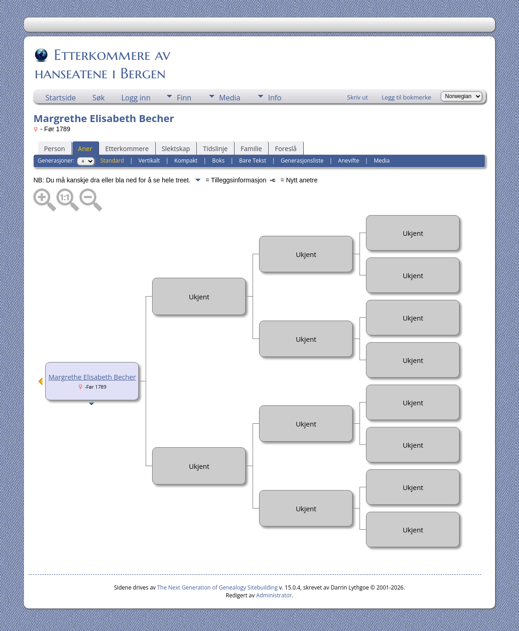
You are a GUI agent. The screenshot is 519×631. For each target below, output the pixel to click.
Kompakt (185, 160)
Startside (60, 98)
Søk (98, 98)
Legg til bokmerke (406, 97)
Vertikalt (148, 160)
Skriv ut (357, 97)
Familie (251, 148)
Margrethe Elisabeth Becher (92, 376)
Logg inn (135, 98)
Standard (112, 160)
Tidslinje (215, 148)
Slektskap (176, 148)
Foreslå (285, 148)
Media (229, 98)
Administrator (274, 595)
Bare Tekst (252, 160)
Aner (85, 148)
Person (54, 148)
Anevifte (349, 160)
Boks (218, 160)
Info (274, 98)
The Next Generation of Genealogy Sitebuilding (217, 587)
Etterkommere (127, 148)
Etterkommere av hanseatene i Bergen (102, 64)
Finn (184, 98)
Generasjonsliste (302, 160)
